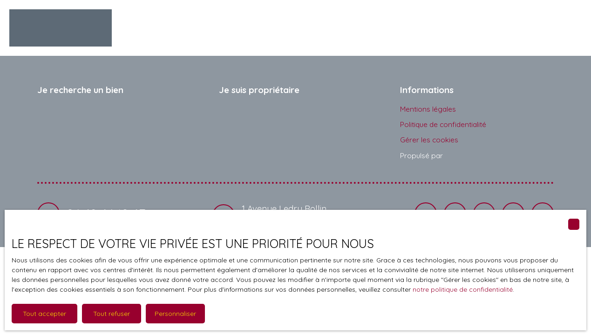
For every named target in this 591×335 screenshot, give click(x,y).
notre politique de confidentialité (463, 289)
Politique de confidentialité (443, 124)
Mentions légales (428, 109)
